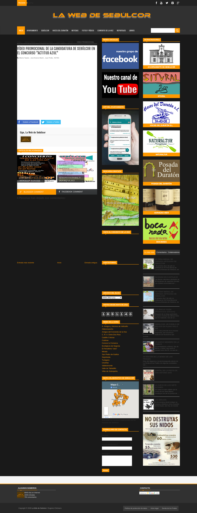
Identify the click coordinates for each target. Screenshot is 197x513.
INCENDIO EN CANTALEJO (166, 277)
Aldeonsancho (107, 329)
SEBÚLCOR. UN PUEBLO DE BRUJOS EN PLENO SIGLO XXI (167, 326)
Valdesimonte (107, 366)
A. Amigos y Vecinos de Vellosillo (115, 326)
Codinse (105, 340)
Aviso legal (155, 508)
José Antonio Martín (37, 58)
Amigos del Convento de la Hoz (114, 332)
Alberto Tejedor (24, 58)
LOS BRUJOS (161, 400)
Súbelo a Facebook (27, 122)
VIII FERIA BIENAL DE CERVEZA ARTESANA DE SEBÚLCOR (166, 294)
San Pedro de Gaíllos (110, 354)
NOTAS (56, 58)
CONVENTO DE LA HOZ (105, 30)
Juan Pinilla (49, 58)
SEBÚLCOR (45, 30)
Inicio (21, 30)
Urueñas (105, 363)
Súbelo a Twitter (50, 122)
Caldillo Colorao (108, 337)
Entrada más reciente (25, 263)
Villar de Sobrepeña (110, 371)
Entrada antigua (91, 263)
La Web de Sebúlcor (39, 508)
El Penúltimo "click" (109, 349)
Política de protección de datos (136, 508)
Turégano (105, 360)
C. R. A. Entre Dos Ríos (111, 335)
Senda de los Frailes (169, 508)
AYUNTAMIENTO (32, 30)
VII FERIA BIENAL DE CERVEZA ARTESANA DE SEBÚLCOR (166, 261)
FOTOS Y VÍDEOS (88, 30)
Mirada (104, 352)
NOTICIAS (75, 30)
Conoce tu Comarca (110, 343)
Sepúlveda (106, 357)
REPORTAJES (121, 30)
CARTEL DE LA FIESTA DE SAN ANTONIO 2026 (166, 371)
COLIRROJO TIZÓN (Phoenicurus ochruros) (165, 311)
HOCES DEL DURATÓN (60, 30)
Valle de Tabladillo (109, 368)
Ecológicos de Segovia (111, 346)
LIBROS (131, 30)
